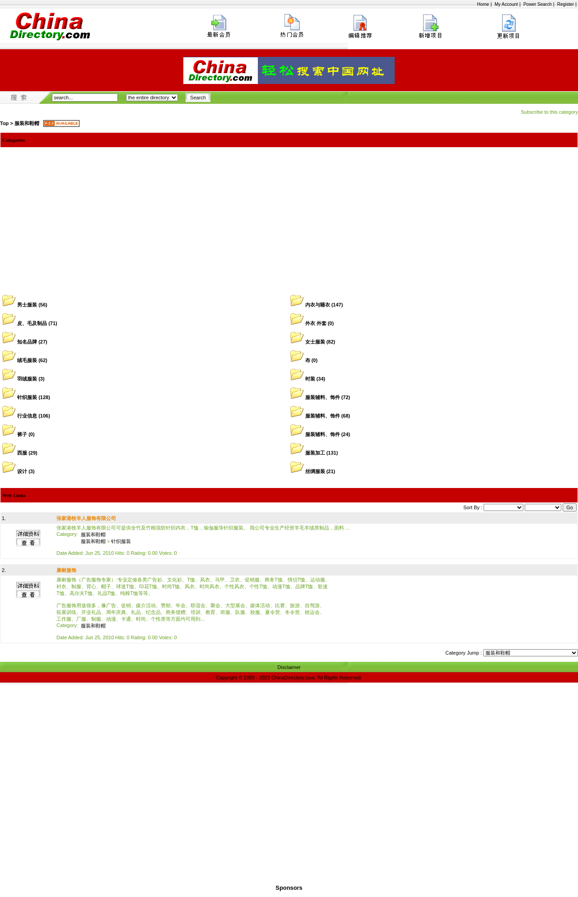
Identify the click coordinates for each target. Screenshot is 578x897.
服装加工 (315, 452)
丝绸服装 (315, 471)
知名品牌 (27, 341)
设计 (22, 471)
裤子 (22, 434)
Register (565, 4)
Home (483, 4)
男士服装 (27, 304)
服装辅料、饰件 (322, 397)
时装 (310, 378)
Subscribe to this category (549, 112)
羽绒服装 (27, 378)
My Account (506, 4)
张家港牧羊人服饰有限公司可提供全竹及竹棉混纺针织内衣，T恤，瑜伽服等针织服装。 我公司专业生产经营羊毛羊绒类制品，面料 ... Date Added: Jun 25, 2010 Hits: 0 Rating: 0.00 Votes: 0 (203, 540)
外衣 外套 (315, 323)
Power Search (537, 4)
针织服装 (27, 397)
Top (4, 123)
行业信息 (27, 415)
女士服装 (315, 341)
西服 (22, 452)
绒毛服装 (27, 360)
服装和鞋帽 (26, 123)
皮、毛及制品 (32, 323)
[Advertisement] (289, 215)
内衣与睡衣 (317, 304)
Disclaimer (288, 667)
